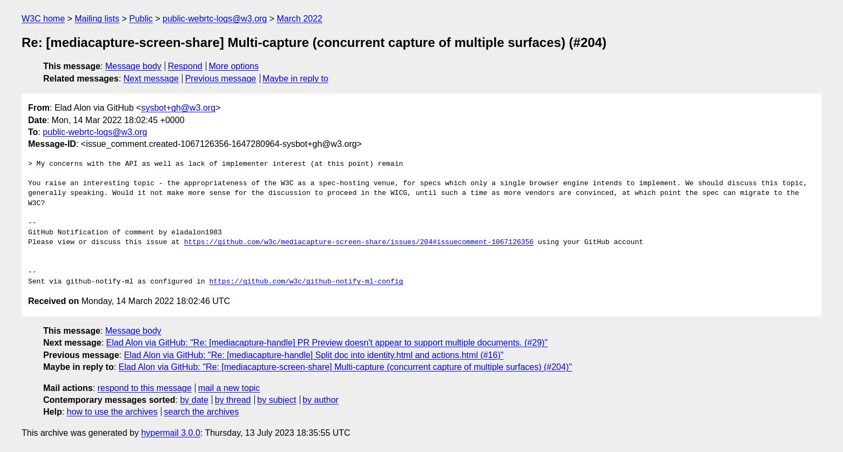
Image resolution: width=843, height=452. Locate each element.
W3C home (43, 18)
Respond (185, 66)
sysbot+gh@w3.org (178, 107)
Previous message (221, 78)
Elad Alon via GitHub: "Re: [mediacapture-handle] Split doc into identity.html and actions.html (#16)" (313, 355)
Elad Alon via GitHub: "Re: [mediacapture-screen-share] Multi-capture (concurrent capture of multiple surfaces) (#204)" (345, 367)
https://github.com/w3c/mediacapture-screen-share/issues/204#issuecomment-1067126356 (359, 242)
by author (320, 399)
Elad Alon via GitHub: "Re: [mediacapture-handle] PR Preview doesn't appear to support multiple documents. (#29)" (327, 342)
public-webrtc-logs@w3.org (215, 18)
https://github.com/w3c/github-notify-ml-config (306, 282)
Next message (151, 78)
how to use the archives (112, 411)
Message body (133, 66)
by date (194, 399)
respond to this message (144, 388)
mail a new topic (229, 388)
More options (234, 66)
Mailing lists (97, 18)
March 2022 (300, 18)
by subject (276, 399)
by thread (233, 399)
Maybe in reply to (295, 78)
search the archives (201, 411)
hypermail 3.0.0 (170, 432)
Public (141, 18)
